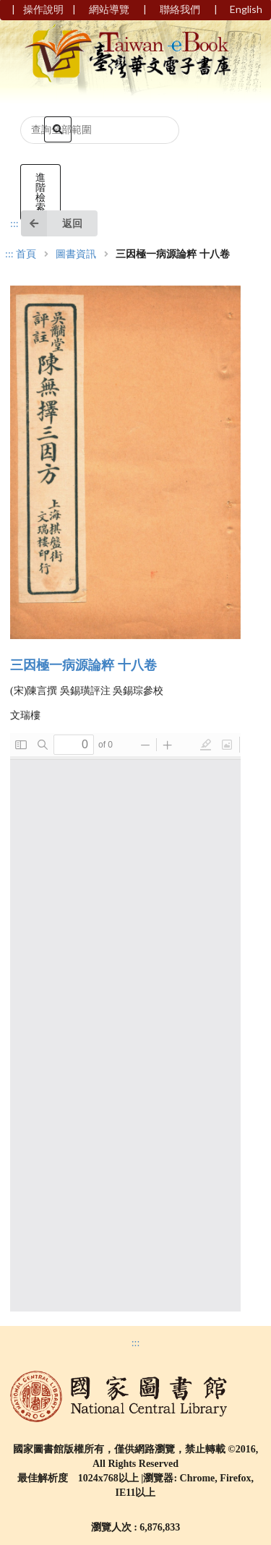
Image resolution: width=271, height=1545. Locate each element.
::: (14, 223)
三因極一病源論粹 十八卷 (83, 665)
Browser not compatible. (125, 1022)
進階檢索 (40, 192)
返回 (51, 223)
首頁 (26, 254)
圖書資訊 (76, 254)
